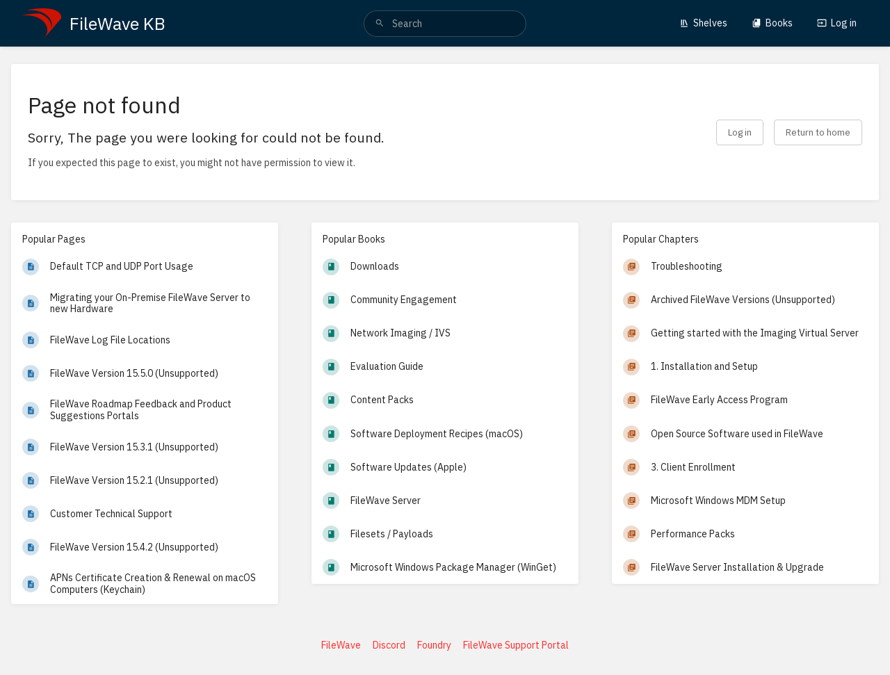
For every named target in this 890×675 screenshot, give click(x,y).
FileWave (341, 645)
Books (772, 23)
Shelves (703, 23)
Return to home (818, 132)
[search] (445, 23)
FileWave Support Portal (516, 645)
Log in (837, 23)
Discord (389, 645)
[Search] (380, 23)
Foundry (434, 645)
